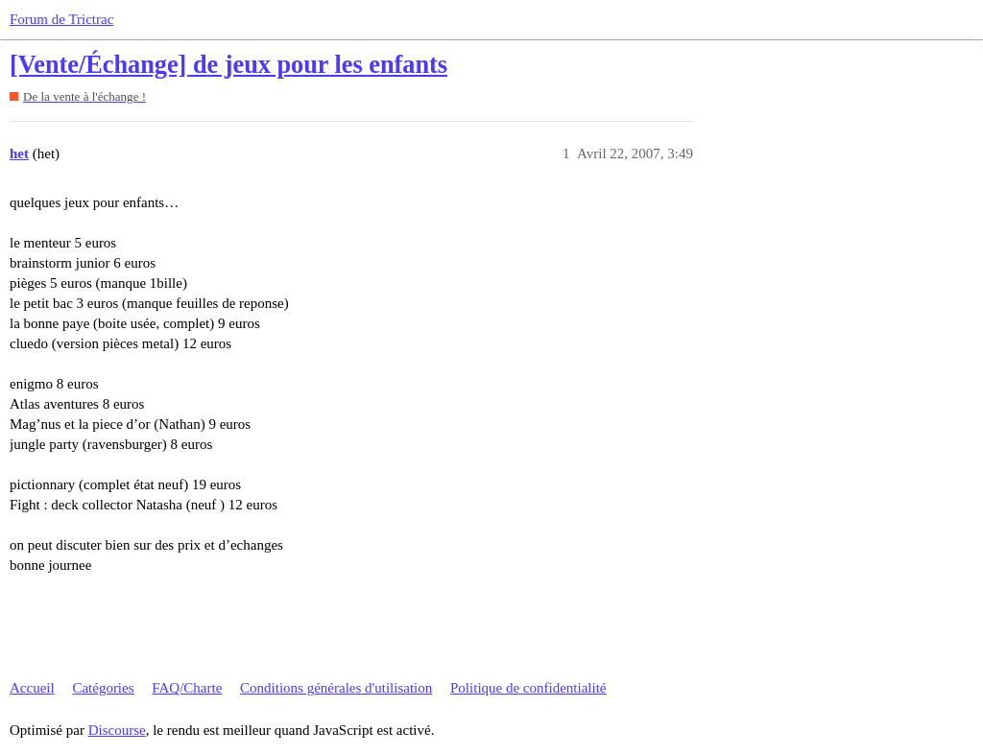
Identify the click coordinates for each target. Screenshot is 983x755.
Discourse (117, 730)
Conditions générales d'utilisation (336, 688)
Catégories (102, 688)
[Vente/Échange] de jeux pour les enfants (228, 65)
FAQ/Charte (187, 688)
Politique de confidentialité (528, 688)
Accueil (32, 688)
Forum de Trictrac (61, 19)
